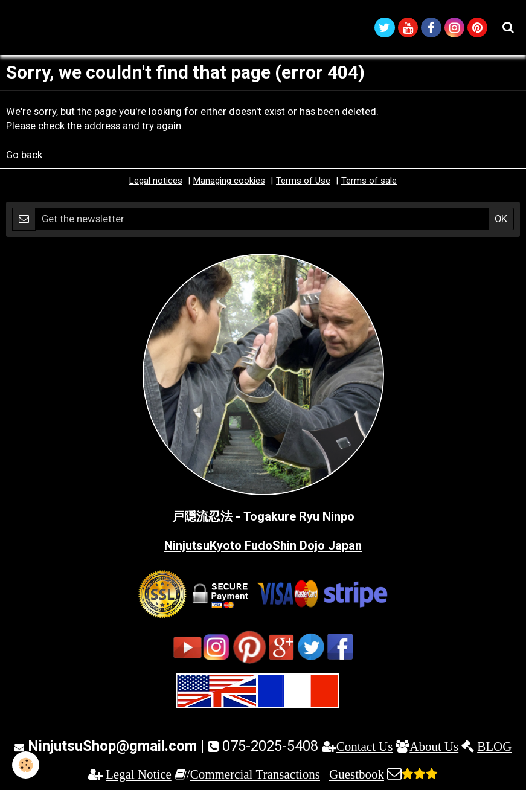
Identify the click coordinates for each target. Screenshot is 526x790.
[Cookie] (25, 765)
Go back (24, 155)
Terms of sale (369, 180)
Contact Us (364, 746)
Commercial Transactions (255, 774)
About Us (433, 746)
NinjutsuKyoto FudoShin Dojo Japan (263, 545)
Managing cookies (229, 180)
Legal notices (155, 180)
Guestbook (356, 774)
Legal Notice (139, 774)
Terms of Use (303, 180)
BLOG (494, 746)
